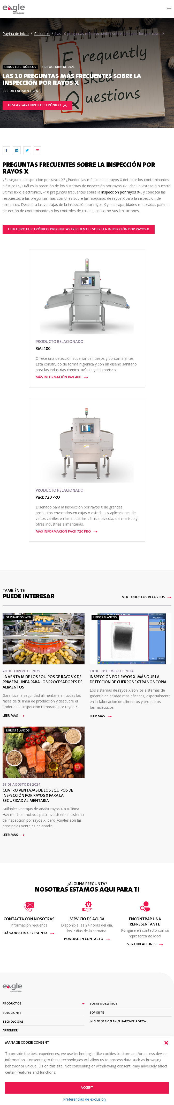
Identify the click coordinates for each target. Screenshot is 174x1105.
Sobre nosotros (104, 1004)
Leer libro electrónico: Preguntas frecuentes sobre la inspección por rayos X (78, 229)
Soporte (97, 1012)
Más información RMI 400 (62, 377)
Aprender (10, 1030)
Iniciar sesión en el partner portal (118, 1021)
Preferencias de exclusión (84, 1099)
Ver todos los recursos (146, 597)
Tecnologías (13, 1021)
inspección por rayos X (120, 192)
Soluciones (12, 1013)
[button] (166, 1042)
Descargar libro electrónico (37, 105)
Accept (87, 1088)
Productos (12, 1003)
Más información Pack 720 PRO (66, 532)
